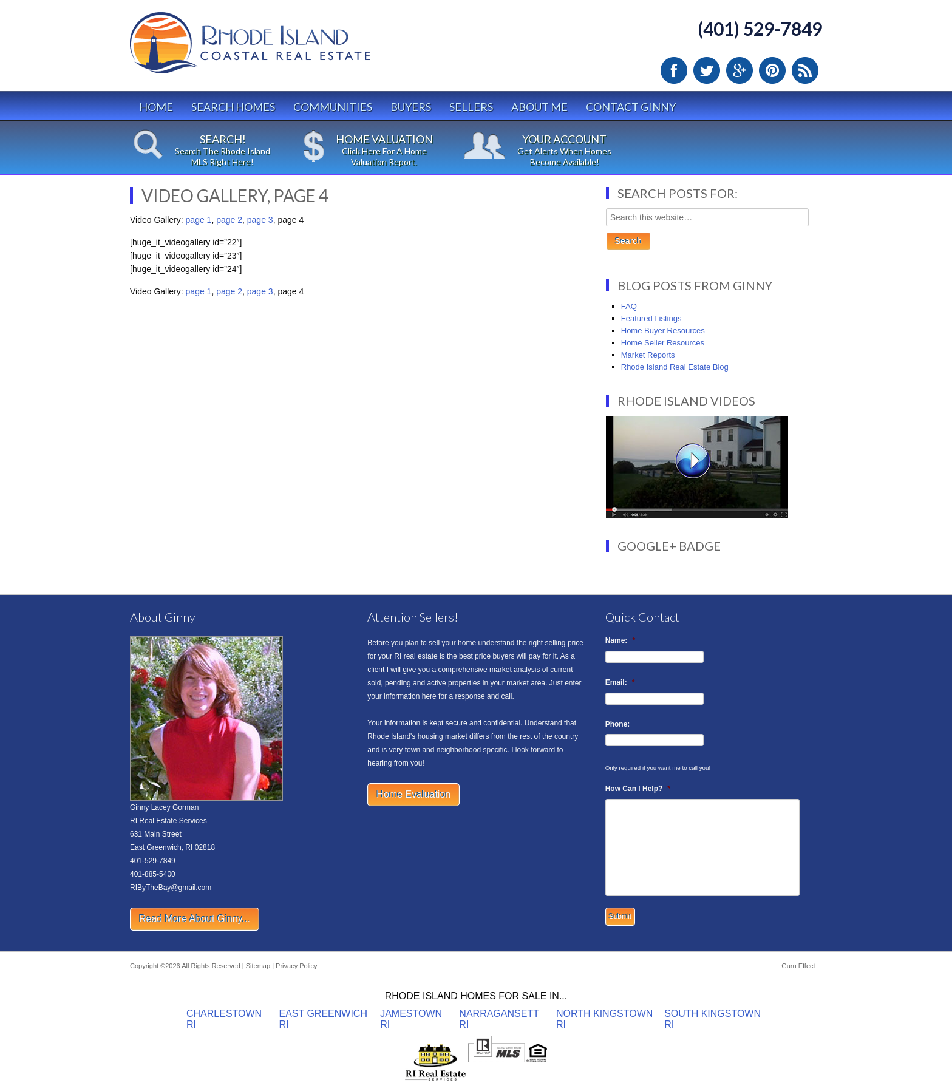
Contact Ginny (631, 107)
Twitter (706, 70)
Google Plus (739, 70)
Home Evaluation (413, 794)
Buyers (410, 107)
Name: (620, 640)
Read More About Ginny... (194, 919)
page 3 (260, 220)
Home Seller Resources (662, 342)
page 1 (199, 220)
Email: (620, 682)
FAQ (629, 306)
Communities (332, 107)
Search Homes (233, 107)
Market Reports (648, 354)
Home (156, 107)
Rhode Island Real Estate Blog (675, 367)
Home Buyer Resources (663, 330)
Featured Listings (651, 318)
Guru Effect (798, 965)
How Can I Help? (637, 788)
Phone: (617, 724)
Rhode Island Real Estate (275, 48)
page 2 (229, 220)
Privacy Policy (296, 965)
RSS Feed (805, 70)
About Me (539, 107)
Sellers (471, 107)
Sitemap (258, 965)
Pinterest (772, 70)
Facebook (674, 70)
